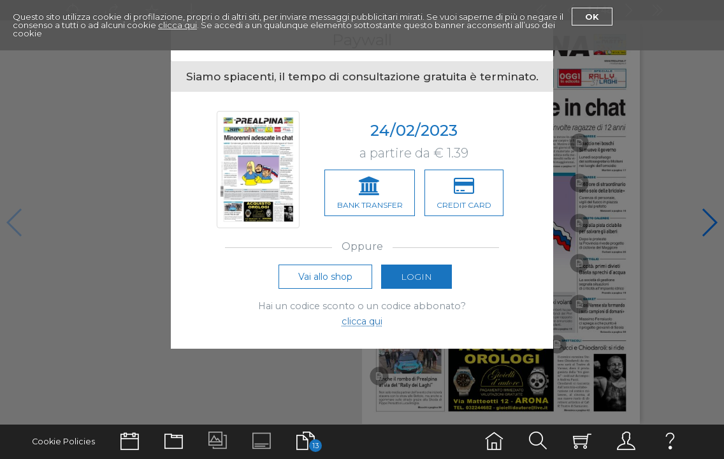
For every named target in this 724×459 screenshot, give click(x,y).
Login (416, 276)
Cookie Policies (63, 441)
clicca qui (177, 25)
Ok (592, 16)
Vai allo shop (325, 276)
